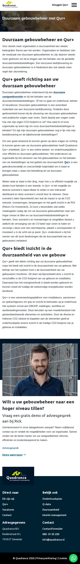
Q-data (46, 504)
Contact (7, 515)
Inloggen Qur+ (60, 4)
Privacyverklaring (46, 558)
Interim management (54, 515)
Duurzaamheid (50, 509)
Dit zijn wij (8, 498)
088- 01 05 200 (50, 534)
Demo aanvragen (12, 454)
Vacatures (8, 509)
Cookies (62, 558)
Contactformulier (52, 528)
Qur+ (67, 162)
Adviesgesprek (10, 448)
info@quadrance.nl (53, 539)
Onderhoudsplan (52, 498)
